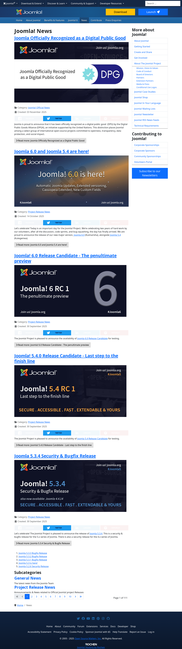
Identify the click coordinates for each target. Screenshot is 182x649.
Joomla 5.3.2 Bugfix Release (33, 556)
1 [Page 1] (27, 596)
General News (27, 578)
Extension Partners (145, 80)
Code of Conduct (143, 71)
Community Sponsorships (147, 156)
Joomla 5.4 (115, 234)
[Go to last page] (81, 596)
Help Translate (120, 631)
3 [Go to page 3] (36, 596)
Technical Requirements (146, 125)
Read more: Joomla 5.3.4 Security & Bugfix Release (43, 543)
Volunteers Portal (143, 161)
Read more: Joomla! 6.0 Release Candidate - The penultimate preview (52, 344)
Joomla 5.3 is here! (28, 563)
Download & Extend (31, 3)
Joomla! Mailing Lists (144, 108)
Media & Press (142, 84)
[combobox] (162, 3)
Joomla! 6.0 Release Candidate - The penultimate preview (65, 258)
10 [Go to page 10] (70, 596)
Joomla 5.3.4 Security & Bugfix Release (55, 456)
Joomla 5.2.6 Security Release (34, 566)
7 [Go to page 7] (55, 596)
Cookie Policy (76, 631)
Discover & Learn (56, 3)
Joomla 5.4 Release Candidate (92, 438)
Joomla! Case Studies (145, 91)
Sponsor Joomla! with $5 (97, 631)
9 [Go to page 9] (64, 596)
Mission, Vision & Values (147, 68)
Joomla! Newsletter (144, 114)
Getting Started (142, 46)
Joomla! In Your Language (147, 103)
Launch (153, 12)
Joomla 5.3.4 (96, 533)
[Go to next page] (75, 596)
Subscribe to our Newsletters (149, 173)
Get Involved (140, 57)
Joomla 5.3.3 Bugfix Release (33, 553)
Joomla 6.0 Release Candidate (92, 338)
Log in (151, 631)
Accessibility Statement (39, 631)
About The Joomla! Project (147, 63)
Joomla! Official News (39, 107)
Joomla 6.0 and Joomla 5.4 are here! (51, 151)
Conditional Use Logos (146, 87)
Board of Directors (144, 74)
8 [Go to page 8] (60, 596)
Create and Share (143, 52)
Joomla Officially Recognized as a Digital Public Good (70, 38)
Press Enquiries (113, 20)
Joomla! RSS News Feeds (146, 120)
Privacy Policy (60, 631)
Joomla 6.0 (79, 234)
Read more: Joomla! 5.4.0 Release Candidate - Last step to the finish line (54, 445)
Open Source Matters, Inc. (88, 638)
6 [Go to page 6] (50, 596)
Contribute (96, 20)
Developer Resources (111, 3)
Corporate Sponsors (144, 150)
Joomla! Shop (141, 97)
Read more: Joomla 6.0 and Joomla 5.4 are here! (41, 244)
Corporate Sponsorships (146, 145)
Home (19, 20)
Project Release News (39, 211)
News (84, 20)
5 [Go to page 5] (45, 596)
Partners (140, 77)
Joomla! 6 (73, 20)
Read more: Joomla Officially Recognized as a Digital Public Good (50, 140)
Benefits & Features (54, 20)
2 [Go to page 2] (31, 596)
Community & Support (83, 3)
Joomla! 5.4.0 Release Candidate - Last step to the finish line (66, 358)
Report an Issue (138, 631)
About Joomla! (33, 20)
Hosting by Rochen (91, 647)
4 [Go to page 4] (41, 596)
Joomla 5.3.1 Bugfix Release (33, 559)
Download (120, 12)
